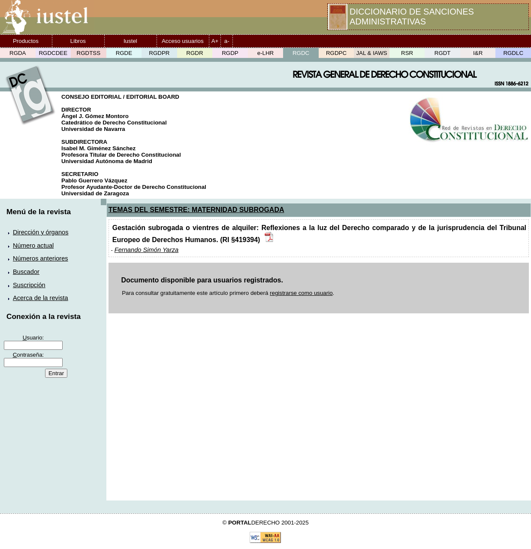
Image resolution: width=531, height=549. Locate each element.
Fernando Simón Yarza (146, 249)
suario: (33, 337)
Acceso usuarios (183, 41)
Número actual (33, 245)
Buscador (26, 271)
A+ (215, 41)
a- (226, 41)
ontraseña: (28, 355)
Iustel (130, 41)
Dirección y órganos (41, 232)
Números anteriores (40, 258)
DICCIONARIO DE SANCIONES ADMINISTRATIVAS (412, 16)
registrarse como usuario (301, 293)
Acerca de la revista (40, 297)
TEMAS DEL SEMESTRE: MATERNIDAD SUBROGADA (196, 209)
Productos (26, 41)
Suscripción (29, 285)
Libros (78, 41)
